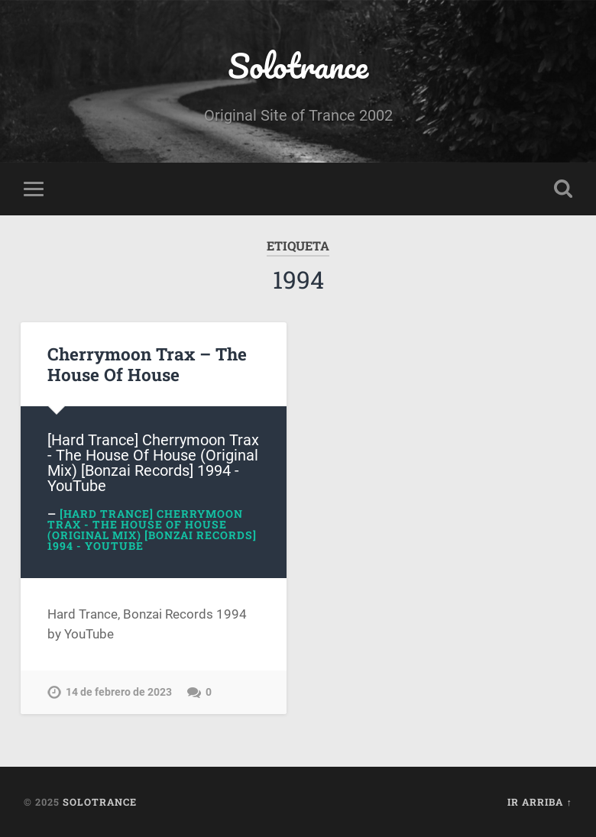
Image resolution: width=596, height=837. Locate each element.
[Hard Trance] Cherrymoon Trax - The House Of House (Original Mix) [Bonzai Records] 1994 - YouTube (152, 529)
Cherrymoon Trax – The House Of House (147, 364)
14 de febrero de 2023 (119, 692)
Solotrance (298, 65)
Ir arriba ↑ (539, 802)
